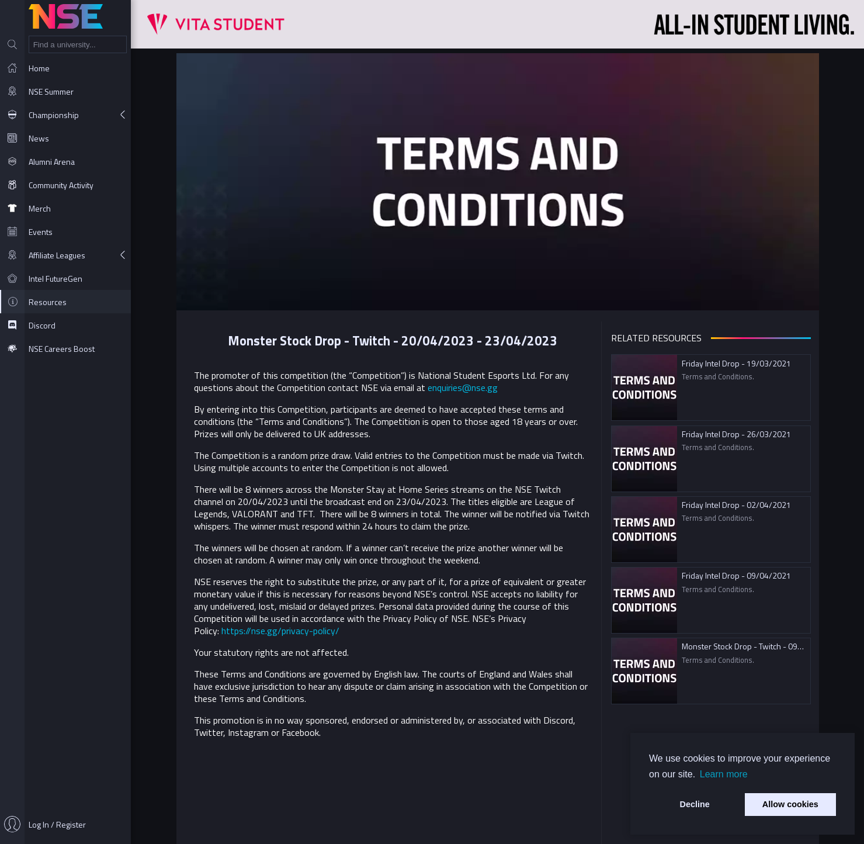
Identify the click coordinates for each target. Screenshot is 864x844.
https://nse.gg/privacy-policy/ (280, 631)
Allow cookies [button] (790, 804)
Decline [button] (695, 804)
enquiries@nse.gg (463, 388)
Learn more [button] (724, 774)
